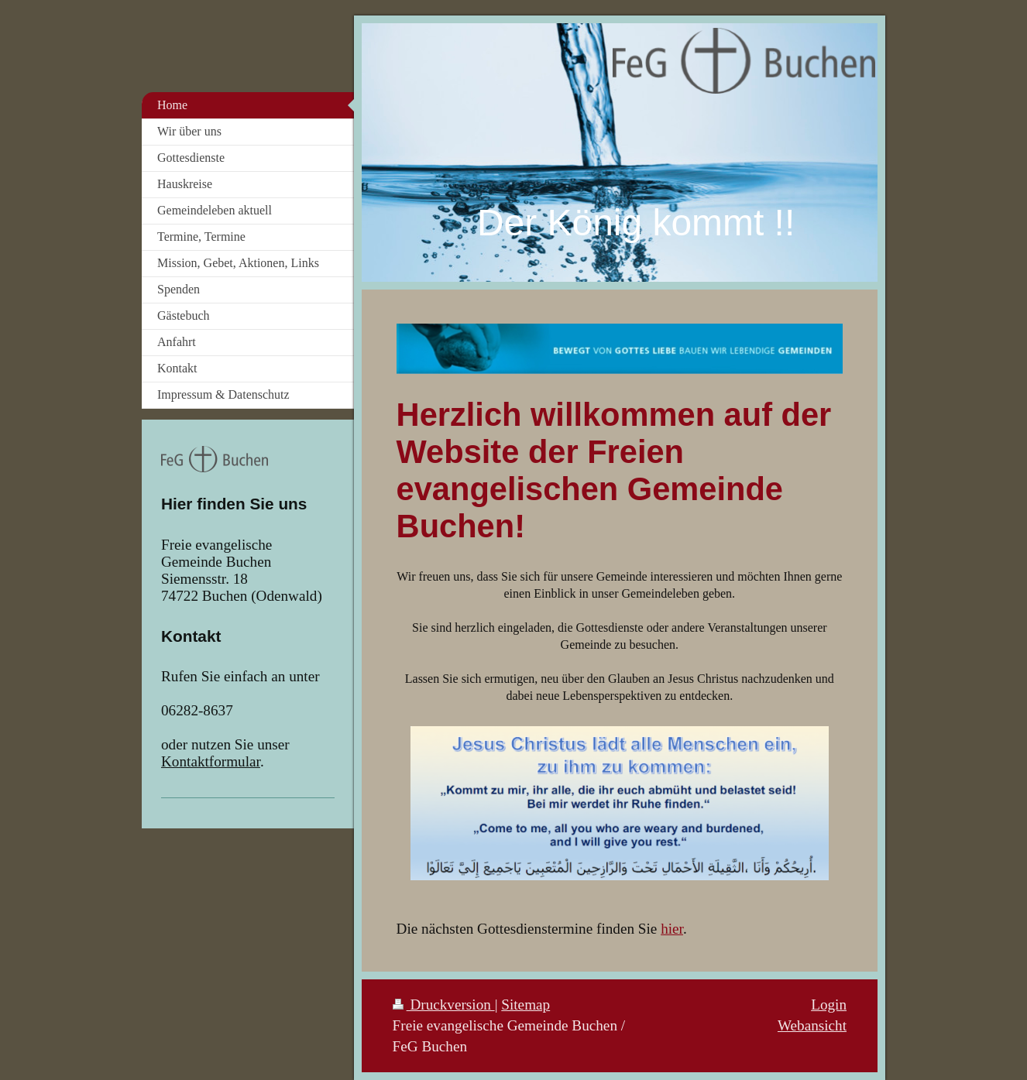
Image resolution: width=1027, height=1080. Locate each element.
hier (672, 929)
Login (829, 1004)
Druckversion (444, 1004)
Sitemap (525, 1004)
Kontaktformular (210, 761)
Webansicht (812, 1025)
